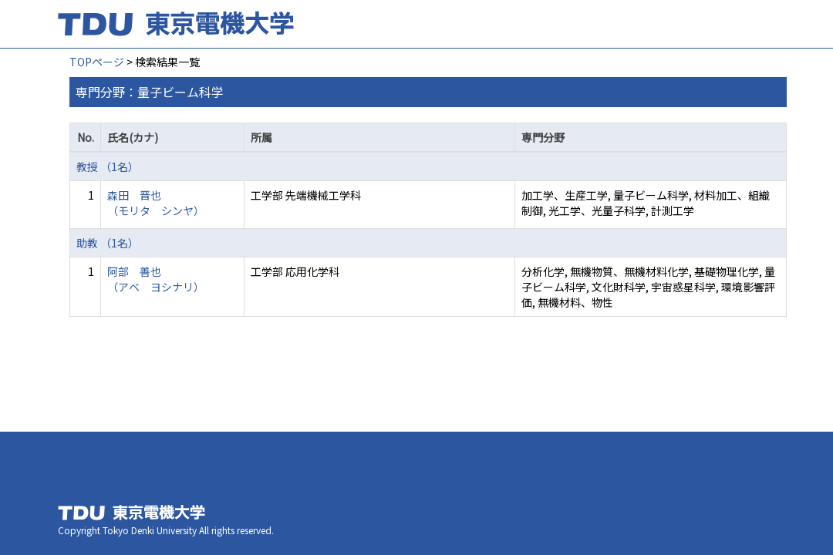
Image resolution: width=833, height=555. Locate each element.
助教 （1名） (107, 243)
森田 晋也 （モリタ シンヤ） (155, 202)
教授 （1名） (107, 166)
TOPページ (96, 61)
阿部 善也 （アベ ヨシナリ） (155, 279)
